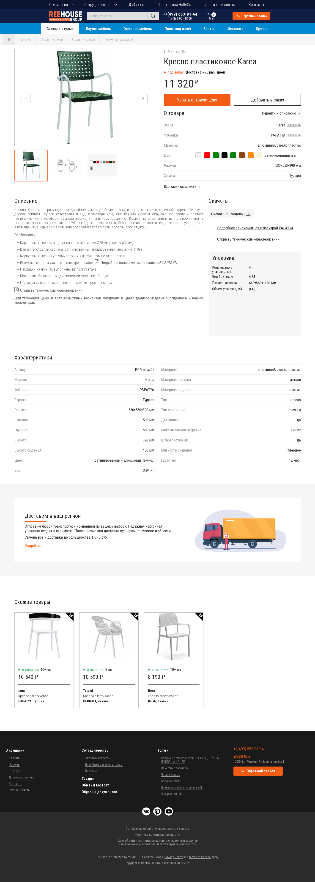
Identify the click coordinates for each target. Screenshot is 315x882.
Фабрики (136, 4)
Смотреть (294, 125)
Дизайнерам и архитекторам (104, 764)
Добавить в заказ (267, 100)
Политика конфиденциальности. (157, 834)
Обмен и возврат (95, 785)
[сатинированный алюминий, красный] (207, 155)
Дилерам (91, 771)
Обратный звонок (252, 16)
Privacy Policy (173, 857)
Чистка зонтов (170, 774)
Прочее (262, 28)
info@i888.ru (241, 757)
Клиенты (14, 758)
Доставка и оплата (220, 4)
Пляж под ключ (177, 28)
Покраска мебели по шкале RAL (182, 787)
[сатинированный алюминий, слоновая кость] (259, 155)
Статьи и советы (19, 790)
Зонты (208, 28)
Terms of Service (200, 857)
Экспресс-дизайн (172, 794)
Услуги (163, 750)
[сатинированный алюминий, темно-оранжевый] (250, 155)
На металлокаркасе (119, 39)
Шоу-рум (15, 771)
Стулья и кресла (83, 39)
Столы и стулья (60, 28)
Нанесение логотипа (174, 768)
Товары (88, 778)
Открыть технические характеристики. (52, 290)
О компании (58, 4)
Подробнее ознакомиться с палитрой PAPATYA (139, 262)
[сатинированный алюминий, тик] (242, 155)
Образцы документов (99, 792)
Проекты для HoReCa (174, 4)
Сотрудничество (97, 4)
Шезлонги (235, 28)
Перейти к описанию (279, 113)
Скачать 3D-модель (227, 214)
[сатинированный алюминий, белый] (198, 155)
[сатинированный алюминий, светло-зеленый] (233, 155)
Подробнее (33, 545)
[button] (143, 98)
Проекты (14, 764)
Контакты (256, 4)
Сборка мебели (171, 781)
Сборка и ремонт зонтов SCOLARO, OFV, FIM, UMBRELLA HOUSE (190, 760)
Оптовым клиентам (97, 758)
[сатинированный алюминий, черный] (224, 155)
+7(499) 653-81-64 (180, 15)
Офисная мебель (137, 28)
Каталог (25, 39)
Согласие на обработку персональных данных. (157, 828)
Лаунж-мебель (98, 28)
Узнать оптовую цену (197, 100)
